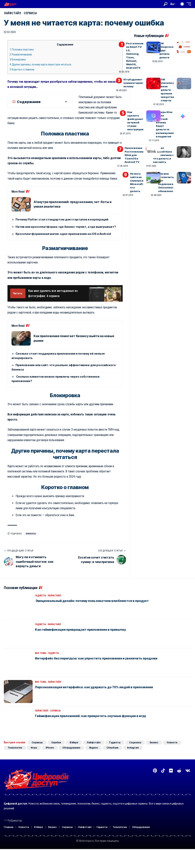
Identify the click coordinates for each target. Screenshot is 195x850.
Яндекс (93, 747)
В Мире (74, 742)
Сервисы (30, 13)
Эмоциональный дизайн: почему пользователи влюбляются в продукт (92, 601)
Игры (34, 747)
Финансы (31, 533)
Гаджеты (40, 595)
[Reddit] (179, 770)
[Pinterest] (155, 770)
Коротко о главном (22, 69)
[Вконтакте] (187, 770)
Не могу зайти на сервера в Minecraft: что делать (136, 182)
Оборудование (72, 747)
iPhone (50, 747)
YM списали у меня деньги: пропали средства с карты (167, 90)
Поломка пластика (22, 49)
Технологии (15, 747)
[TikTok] (163, 770)
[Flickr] (171, 770)
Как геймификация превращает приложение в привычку (80, 629)
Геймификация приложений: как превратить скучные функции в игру (90, 716)
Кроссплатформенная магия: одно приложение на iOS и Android (63, 234)
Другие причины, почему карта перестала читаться (40, 64)
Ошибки (56, 742)
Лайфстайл (12, 13)
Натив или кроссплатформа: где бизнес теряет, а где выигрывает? (66, 227)
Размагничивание (21, 54)
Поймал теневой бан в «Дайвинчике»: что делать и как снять (163, 154)
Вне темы (40, 653)
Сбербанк (113, 747)
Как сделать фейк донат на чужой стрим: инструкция (135, 121)
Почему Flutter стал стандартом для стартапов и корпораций (62, 219)
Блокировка (18, 59)
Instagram (133, 747)
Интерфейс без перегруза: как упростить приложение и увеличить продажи (96, 658)
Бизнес (154, 742)
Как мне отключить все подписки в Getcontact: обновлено (166, 182)
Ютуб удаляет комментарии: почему (133, 83)
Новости (172, 742)
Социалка (135, 742)
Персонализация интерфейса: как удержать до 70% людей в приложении (94, 687)
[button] (165, 4)
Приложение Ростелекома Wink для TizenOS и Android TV (134, 154)
